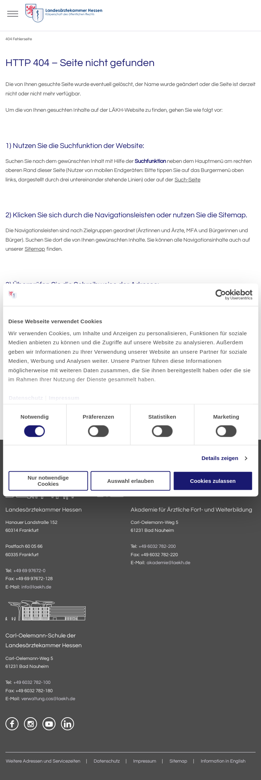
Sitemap (35, 249)
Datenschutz (26, 398)
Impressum (64, 398)
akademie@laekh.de (168, 563)
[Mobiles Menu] (12, 13)
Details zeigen (219, 458)
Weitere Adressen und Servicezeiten (43, 761)
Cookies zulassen (213, 481)
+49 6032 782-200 (157, 546)
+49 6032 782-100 (31, 682)
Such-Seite (187, 179)
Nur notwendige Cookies (48, 481)
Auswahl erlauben (130, 481)
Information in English (223, 761)
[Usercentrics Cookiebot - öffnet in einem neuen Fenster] (221, 294)
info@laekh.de (36, 587)
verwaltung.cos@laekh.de (48, 699)
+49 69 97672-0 (29, 570)
